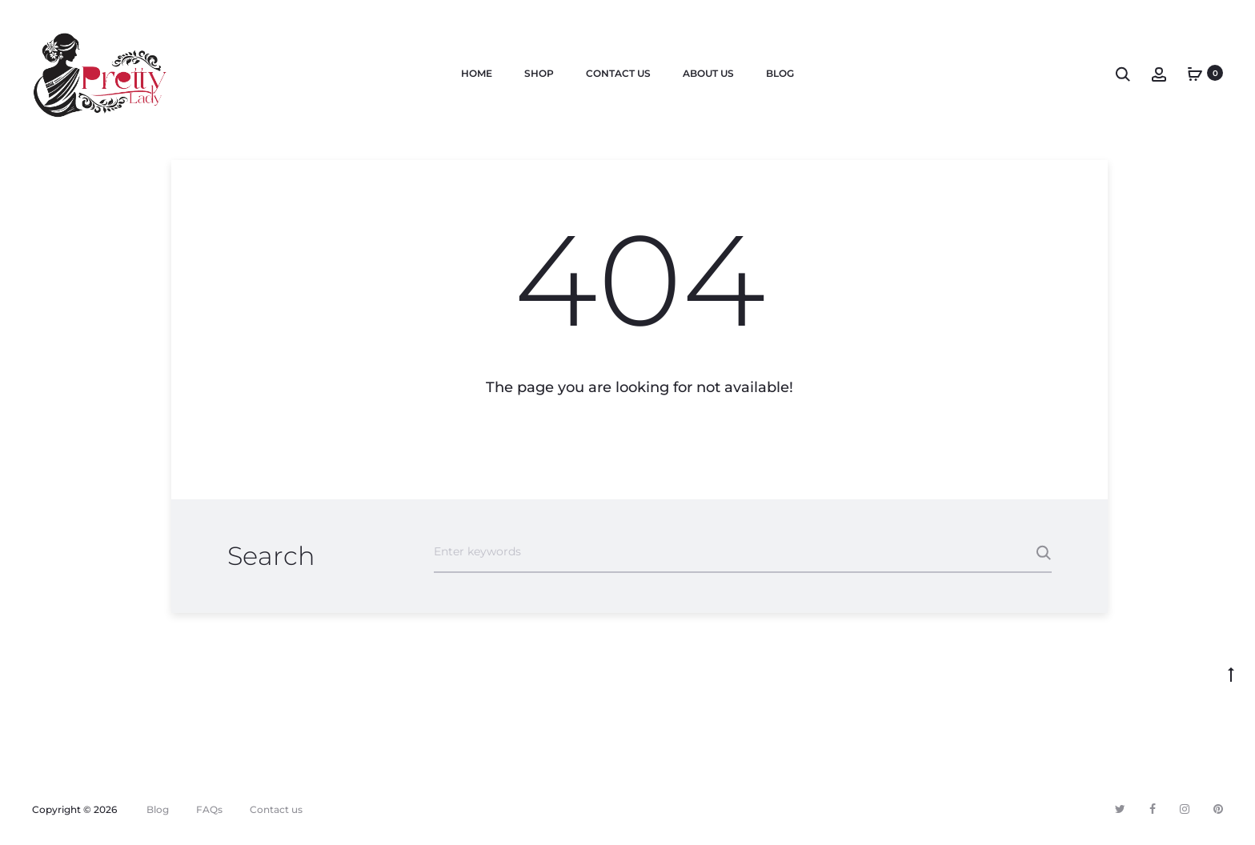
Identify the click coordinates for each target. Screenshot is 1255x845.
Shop (539, 73)
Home (476, 73)
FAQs (209, 809)
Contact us (618, 73)
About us (708, 73)
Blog (780, 73)
